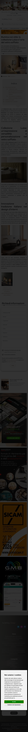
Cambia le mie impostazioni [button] (13, 704)
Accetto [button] (14, 701)
